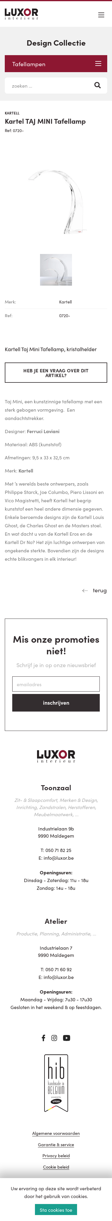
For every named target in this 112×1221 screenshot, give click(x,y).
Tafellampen (56, 64)
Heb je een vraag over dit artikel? (55, 372)
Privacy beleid (56, 1155)
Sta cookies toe (56, 1209)
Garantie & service (56, 1144)
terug (99, 590)
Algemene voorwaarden (56, 1133)
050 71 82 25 (58, 850)
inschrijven (56, 702)
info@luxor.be (59, 857)
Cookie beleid (56, 1167)
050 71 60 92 (58, 969)
